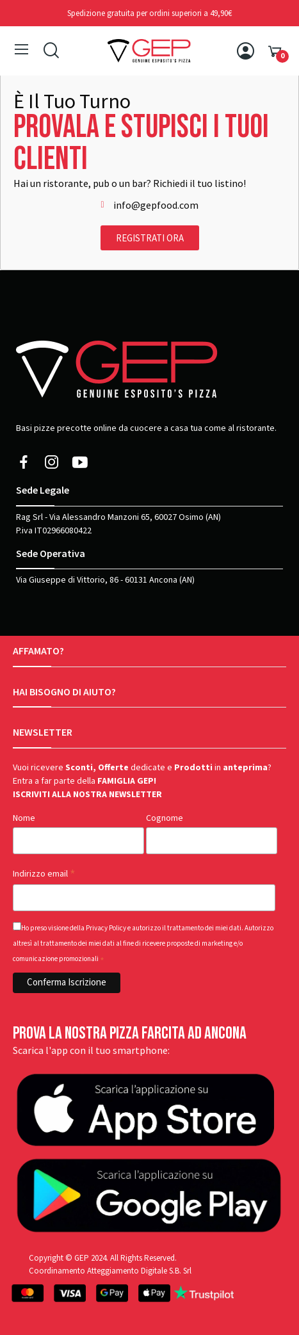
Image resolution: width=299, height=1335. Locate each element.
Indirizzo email (44, 874)
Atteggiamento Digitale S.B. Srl (139, 1270)
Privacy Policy (106, 928)
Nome (24, 818)
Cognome (164, 818)
